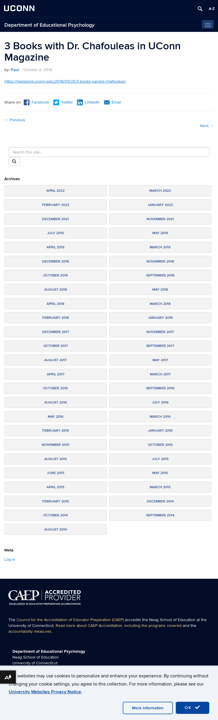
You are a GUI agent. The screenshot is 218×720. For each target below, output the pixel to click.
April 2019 (55, 247)
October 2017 (55, 346)
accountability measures (30, 631)
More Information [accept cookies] (148, 707)
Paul (15, 69)
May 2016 (55, 417)
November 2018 (160, 261)
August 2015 (55, 459)
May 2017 (160, 360)
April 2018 (55, 304)
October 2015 (160, 445)
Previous (14, 119)
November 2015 (55, 445)
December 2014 (160, 501)
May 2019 (160, 233)
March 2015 (160, 487)
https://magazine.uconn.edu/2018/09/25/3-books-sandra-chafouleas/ (65, 81)
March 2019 (160, 247)
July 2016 (160, 402)
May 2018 (160, 289)
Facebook (36, 102)
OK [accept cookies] (192, 707)
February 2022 (55, 205)
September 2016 (160, 388)
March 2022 (160, 191)
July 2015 (160, 459)
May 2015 (160, 473)
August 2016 (55, 402)
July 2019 (55, 233)
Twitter (63, 102)
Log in (9, 559)
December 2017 (55, 332)
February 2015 (55, 501)
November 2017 (160, 332)
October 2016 (55, 388)
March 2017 (160, 374)
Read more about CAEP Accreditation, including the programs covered (119, 625)
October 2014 (55, 515)
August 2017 (55, 360)
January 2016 (160, 430)
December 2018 (55, 261)
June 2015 (55, 473)
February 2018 (55, 318)
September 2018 (160, 275)
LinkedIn (88, 102)
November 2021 (160, 219)
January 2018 (160, 318)
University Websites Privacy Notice (45, 692)
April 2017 (55, 374)
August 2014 (55, 529)
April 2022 (55, 191)
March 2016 (160, 417)
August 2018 (55, 289)
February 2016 (55, 430)
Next (207, 125)
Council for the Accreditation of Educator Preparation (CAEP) (70, 619)
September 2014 (160, 515)
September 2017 (160, 346)
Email (112, 102)
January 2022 (160, 205)
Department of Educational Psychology (49, 25)
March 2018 (160, 304)
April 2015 (55, 487)
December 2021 (55, 219)
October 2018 (55, 275)
